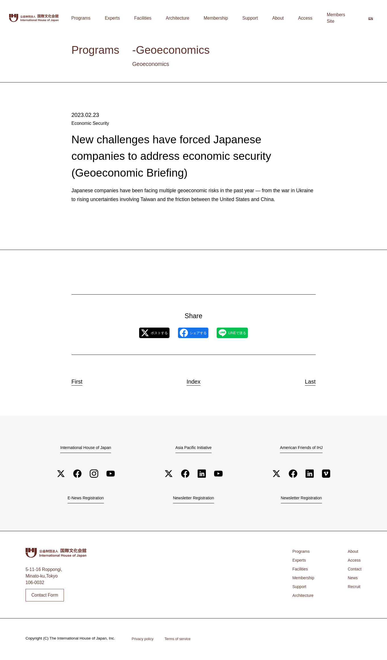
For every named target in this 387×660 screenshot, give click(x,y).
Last (305, 380)
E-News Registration (86, 498)
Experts (169, 18)
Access (310, 18)
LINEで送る (244, 333)
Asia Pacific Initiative (193, 447)
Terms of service (181, 640)
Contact (353, 570)
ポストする (142, 333)
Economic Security (90, 123)
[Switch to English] (371, 18)
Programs (147, 18)
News (351, 579)
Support (272, 18)
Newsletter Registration (193, 498)
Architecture (217, 18)
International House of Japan (86, 447)
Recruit (353, 588)
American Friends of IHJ (301, 447)
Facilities (191, 18)
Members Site (336, 18)
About (291, 18)
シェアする (193, 333)
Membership (247, 18)
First (82, 380)
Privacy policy (144, 640)
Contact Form (44, 596)
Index (193, 380)
